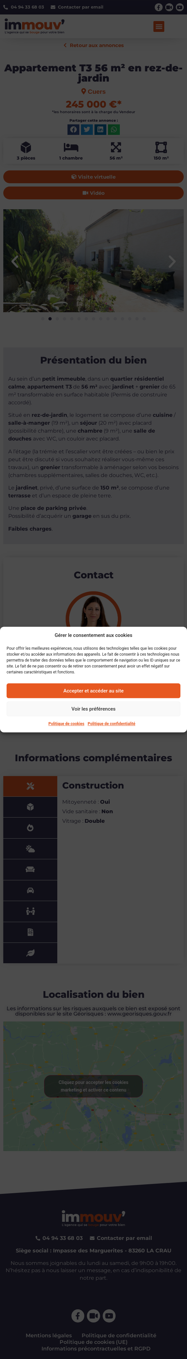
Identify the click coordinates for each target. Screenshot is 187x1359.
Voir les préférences (93, 709)
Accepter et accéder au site (94, 691)
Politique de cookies (66, 723)
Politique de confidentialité (111, 723)
